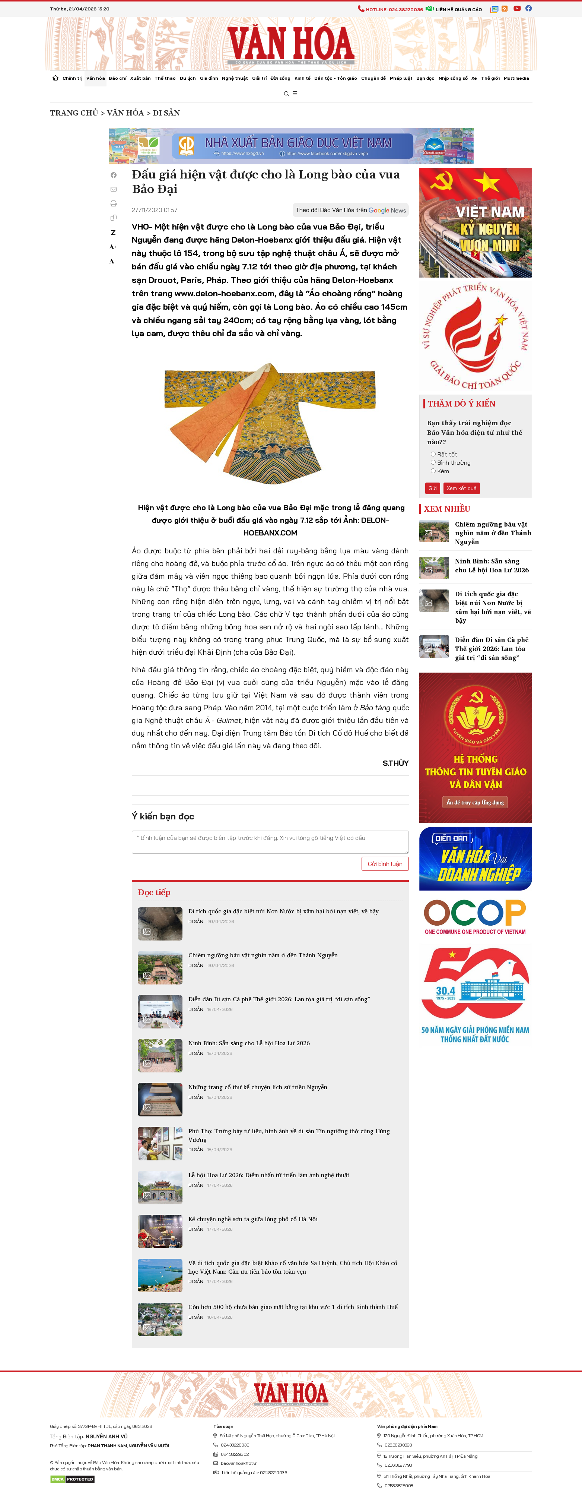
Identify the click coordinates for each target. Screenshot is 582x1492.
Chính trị (72, 78)
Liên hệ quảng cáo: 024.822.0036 (250, 1472)
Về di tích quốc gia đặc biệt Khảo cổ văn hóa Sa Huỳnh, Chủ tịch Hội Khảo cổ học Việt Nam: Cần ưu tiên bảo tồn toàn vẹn (292, 1267)
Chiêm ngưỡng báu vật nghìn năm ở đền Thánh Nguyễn (263, 955)
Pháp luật (401, 78)
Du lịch (188, 78)
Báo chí (117, 78)
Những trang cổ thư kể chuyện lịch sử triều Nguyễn (257, 1087)
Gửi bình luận (385, 863)
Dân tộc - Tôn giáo (335, 78)
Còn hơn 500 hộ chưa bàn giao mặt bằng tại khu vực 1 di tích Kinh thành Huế (293, 1307)
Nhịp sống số (453, 78)
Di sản (195, 921)
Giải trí (259, 78)
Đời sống (280, 78)
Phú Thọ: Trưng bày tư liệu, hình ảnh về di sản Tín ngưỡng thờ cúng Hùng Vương (289, 1135)
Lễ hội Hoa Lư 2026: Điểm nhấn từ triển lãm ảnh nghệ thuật (268, 1175)
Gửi (433, 488)
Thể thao (165, 78)
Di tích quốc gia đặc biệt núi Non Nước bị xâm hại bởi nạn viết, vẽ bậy (283, 911)
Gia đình (209, 78)
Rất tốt (444, 454)
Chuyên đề (373, 78)
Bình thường (451, 462)
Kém (440, 471)
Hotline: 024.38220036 (390, 9)
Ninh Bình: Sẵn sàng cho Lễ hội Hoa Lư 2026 (249, 1043)
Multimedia (516, 78)
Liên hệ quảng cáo (454, 9)
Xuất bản (140, 78)
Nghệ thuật (235, 78)
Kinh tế (303, 78)
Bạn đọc (425, 78)
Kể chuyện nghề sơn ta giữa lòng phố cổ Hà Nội (253, 1219)
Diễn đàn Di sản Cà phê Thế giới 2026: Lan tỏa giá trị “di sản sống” (279, 999)
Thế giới (490, 78)
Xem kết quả (462, 488)
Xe (474, 78)
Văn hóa (95, 78)
